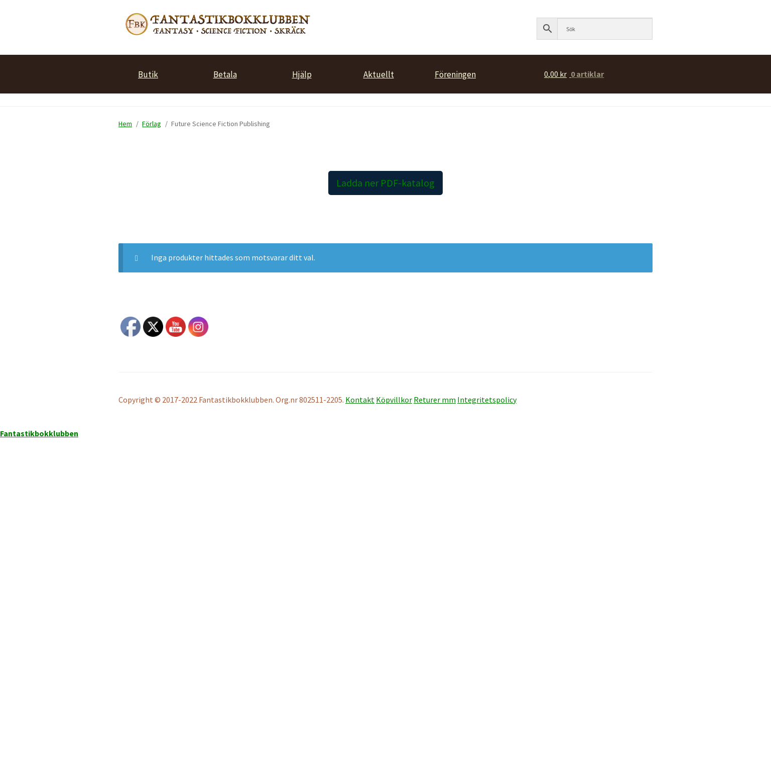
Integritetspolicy (487, 400)
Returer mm (435, 400)
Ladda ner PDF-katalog (385, 182)
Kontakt (359, 400)
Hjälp (302, 73)
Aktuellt (378, 73)
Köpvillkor (394, 400)
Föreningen (455, 73)
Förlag (151, 123)
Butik (148, 73)
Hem (125, 123)
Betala (225, 73)
